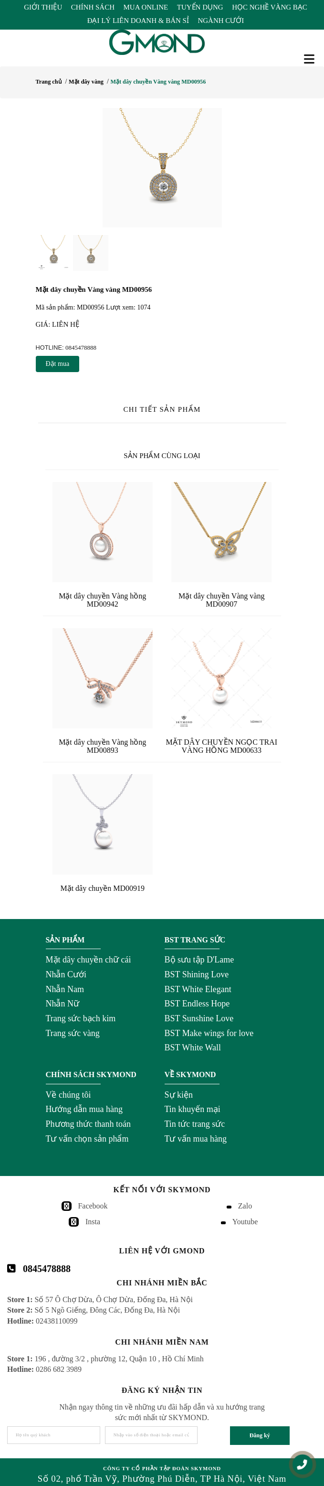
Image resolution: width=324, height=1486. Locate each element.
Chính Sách (93, 7)
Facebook (92, 1206)
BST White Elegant (198, 989)
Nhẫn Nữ (63, 1003)
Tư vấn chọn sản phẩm (87, 1139)
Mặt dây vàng (86, 81)
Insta (92, 1222)
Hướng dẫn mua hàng (84, 1109)
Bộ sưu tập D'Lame (199, 959)
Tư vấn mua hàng (196, 1139)
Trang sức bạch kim (81, 1018)
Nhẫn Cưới (66, 974)
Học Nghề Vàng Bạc (269, 7)
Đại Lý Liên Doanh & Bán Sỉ (138, 20)
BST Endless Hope (197, 1003)
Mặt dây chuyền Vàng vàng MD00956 (158, 81)
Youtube (245, 1222)
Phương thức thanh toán (88, 1124)
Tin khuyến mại (192, 1109)
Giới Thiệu (43, 7)
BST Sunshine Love (199, 1018)
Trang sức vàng (73, 1033)
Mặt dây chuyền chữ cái (88, 959)
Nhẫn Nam (65, 989)
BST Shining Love (197, 974)
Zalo (245, 1206)
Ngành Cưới (221, 20)
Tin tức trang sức (195, 1124)
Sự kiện (179, 1095)
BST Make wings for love (209, 1033)
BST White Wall (193, 1047)
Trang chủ (49, 81)
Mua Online (146, 7)
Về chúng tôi (68, 1095)
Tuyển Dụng (200, 7)
